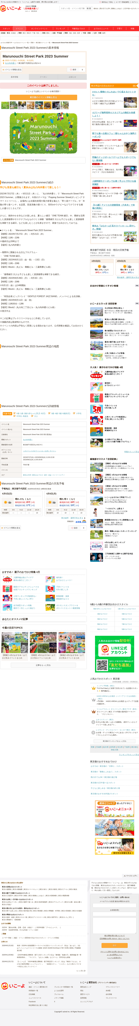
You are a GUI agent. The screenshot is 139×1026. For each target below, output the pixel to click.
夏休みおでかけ (37, 475)
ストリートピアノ (58, 475)
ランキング (60, 29)
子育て (119, 29)
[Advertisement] (43, 338)
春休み (96, 8)
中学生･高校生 (22, 416)
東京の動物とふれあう (36, 896)
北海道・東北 (5, 33)
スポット (6, 29)
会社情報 (109, 994)
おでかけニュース (101, 29)
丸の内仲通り (27, 440)
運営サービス (85, 994)
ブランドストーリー (113, 987)
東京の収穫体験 (51, 896)
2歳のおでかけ (102, 614)
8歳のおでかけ (102, 629)
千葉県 (127, 747)
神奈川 (29, 33)
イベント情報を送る (12, 70)
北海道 (13, 33)
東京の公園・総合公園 (72, 902)
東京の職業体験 (63, 896)
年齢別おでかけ (78, 29)
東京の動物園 (17, 889)
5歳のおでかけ (127, 619)
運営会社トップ (85, 987)
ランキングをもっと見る (129, 755)
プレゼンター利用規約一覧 (63, 987)
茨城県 (99, 747)
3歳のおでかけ (127, 614)
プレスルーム (59, 994)
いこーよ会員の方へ (115, 958)
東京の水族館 (77, 911)
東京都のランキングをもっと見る (114, 741)
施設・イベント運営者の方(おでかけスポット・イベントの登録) (36, 938)
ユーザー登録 (6, 938)
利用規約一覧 (33, 991)
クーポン (43, 77)
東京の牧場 (53, 889)
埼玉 (37, 33)
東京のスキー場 (21, 917)
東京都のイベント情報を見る (43, 97)
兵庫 (78, 33)
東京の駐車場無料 (41, 902)
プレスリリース (111, 998)
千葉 (33, 33)
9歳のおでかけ (127, 629)
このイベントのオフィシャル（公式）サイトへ (39, 451)
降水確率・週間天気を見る (72, 518)
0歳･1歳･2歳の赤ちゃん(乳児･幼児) (30, 413)
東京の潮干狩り (52, 917)
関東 (20, 33)
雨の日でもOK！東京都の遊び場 (104, 777)
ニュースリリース (35, 998)
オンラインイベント (39, 29)
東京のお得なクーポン (10, 902)
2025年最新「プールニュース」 (47, 927)
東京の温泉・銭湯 (8, 917)
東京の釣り (43, 889)
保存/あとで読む (106, 2)
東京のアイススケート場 (37, 917)
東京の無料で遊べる (26, 902)
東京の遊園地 (6, 889)
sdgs (49, 475)
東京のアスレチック (56, 902)
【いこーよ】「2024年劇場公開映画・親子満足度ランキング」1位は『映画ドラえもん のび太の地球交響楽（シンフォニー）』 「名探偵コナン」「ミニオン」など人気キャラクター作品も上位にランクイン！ (49, 964)
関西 (66, 33)
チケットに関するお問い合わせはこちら (114, 952)
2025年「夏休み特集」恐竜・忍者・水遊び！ (18, 927)
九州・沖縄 (97, 33)
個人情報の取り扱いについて (114, 936)
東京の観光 (73, 889)
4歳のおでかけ (102, 619)
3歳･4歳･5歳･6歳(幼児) (60, 413)
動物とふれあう (116, 8)
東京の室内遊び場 (25, 911)
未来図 (108, 991)
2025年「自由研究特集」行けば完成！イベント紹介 (20, 930)
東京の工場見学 (7, 896)
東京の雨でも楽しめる (10, 911)
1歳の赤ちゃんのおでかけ (127, 609)
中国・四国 (87, 33)
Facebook (32, 1002)
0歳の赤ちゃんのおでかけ (102, 609)
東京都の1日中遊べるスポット (103, 783)
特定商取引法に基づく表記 (38, 1005)
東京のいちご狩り (66, 917)
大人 (36, 416)
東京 (24, 33)
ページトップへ (130, 876)
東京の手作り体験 (20, 896)
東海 (43, 33)
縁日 (45, 475)
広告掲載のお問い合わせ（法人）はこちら (114, 939)
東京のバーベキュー (31, 889)
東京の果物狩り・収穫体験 (11, 920)
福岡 (103, 33)
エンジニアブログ (86, 1002)
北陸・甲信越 (57, 33)
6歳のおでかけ (102, 624)
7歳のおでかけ (127, 624)
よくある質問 (59, 991)
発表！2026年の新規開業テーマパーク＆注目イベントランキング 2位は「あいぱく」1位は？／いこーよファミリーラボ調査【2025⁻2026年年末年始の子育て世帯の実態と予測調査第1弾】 (49, 948)
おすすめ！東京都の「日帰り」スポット (107, 766)
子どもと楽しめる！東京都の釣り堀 (105, 788)
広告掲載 (32, 994)
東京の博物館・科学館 (52, 911)
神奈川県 (114, 750)
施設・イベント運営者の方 (38, 987)
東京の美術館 (66, 911)
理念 (81, 991)
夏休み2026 (27, 475)
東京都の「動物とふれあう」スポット (106, 772)
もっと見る (80, 970)
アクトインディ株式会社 (107, 983)
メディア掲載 (59, 998)
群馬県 (113, 747)
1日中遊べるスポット (131, 8)
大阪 (70, 33)
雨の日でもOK (105, 8)
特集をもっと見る (131, 452)
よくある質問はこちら (114, 955)
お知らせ (72, 77)
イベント (19, 29)
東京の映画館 (38, 911)
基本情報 (14, 77)
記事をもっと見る (43, 665)
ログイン (135, 2)
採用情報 (83, 998)
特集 (132, 29)
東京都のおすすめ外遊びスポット (104, 794)
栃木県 (106, 747)
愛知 (47, 33)
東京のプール (63, 889)
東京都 (134, 747)
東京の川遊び (6, 904)
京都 (74, 33)
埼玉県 (120, 747)
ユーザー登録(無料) (122, 2)
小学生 (79, 413)
